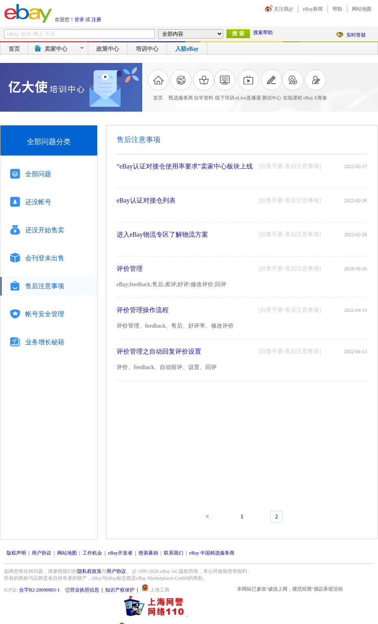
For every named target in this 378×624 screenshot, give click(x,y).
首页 (14, 49)
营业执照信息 (84, 590)
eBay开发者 (120, 553)
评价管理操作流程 (143, 310)
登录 (79, 19)
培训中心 (147, 49)
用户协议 (41, 553)
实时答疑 (356, 35)
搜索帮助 (263, 32)
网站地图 (361, 9)
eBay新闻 (313, 9)
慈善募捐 (148, 553)
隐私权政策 (89, 571)
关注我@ (283, 9)
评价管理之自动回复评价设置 (159, 351)
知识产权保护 (120, 590)
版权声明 (16, 553)
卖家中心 (56, 49)
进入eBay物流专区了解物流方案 (162, 234)
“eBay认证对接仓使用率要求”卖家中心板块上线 (185, 166)
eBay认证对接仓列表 (146, 200)
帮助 (337, 9)
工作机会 (92, 553)
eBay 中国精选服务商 (212, 553)
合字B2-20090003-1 (39, 590)
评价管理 (130, 268)
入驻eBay (187, 49)
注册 (96, 19)
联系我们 (173, 553)
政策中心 (107, 49)
